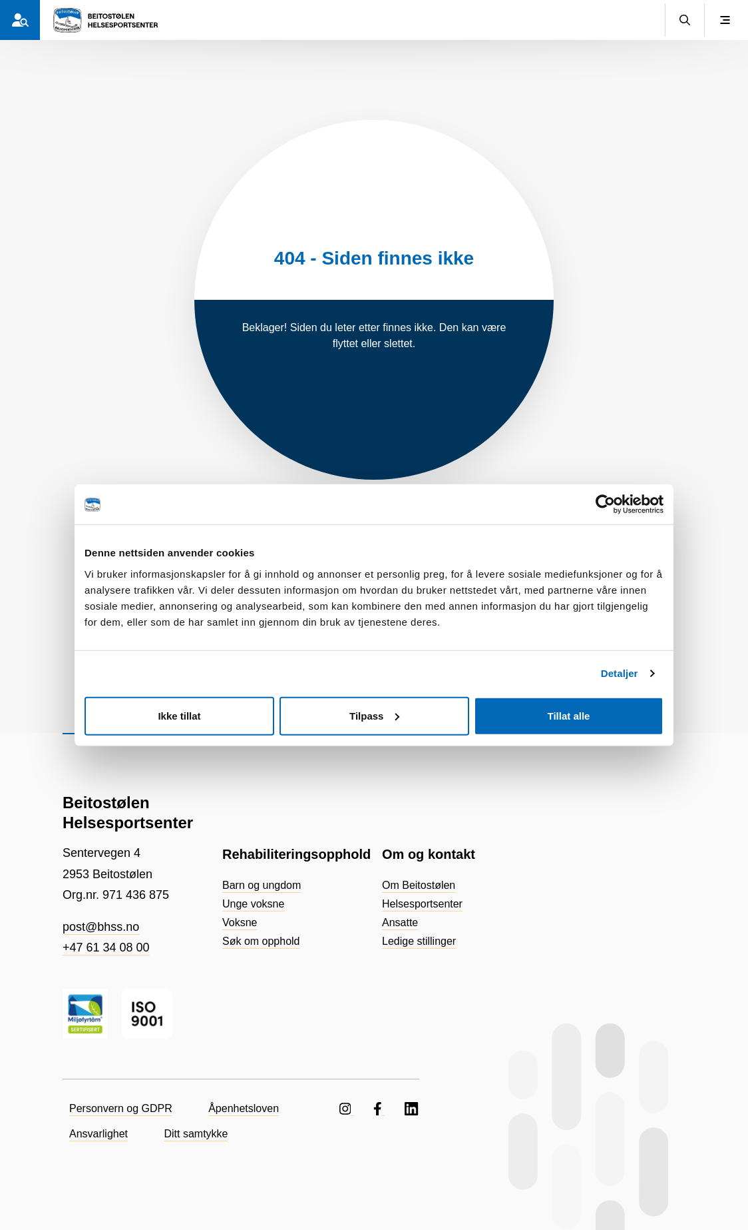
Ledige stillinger (419, 941)
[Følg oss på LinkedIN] (412, 1108)
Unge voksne (253, 904)
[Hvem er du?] (20, 20)
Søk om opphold (261, 941)
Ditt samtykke (196, 1133)
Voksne (239, 922)
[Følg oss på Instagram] (346, 1108)
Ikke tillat (179, 715)
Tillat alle (569, 715)
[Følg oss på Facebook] (379, 1108)
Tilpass (374, 715)
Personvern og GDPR (120, 1108)
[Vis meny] (724, 20)
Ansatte (400, 922)
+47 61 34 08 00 (106, 947)
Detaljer (619, 673)
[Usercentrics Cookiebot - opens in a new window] (605, 504)
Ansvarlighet (98, 1133)
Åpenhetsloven (243, 1108)
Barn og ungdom (261, 885)
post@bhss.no (101, 926)
